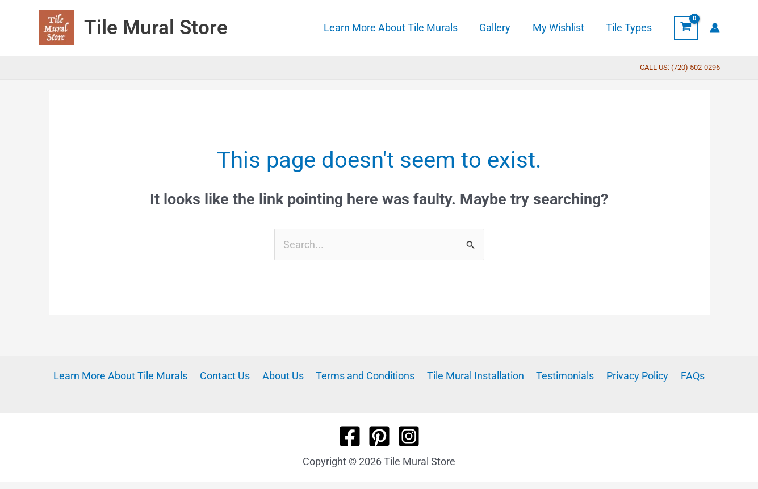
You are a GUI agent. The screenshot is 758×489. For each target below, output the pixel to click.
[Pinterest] (379, 436)
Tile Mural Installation (474, 376)
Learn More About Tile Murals (128, 376)
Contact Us (230, 376)
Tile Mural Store (156, 27)
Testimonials (562, 376)
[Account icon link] (715, 28)
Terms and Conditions (366, 376)
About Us (286, 376)
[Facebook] (349, 436)
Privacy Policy (632, 376)
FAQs (685, 376)
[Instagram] (408, 436)
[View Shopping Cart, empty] (686, 28)
